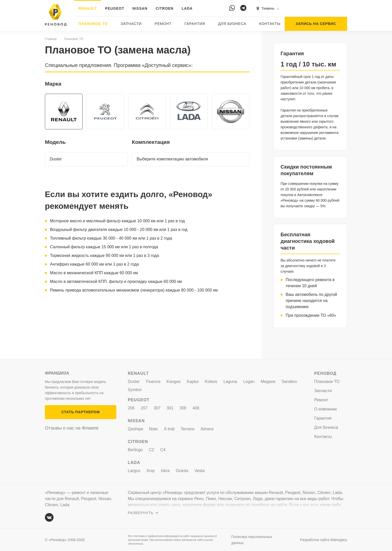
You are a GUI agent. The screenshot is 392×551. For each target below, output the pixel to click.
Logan (249, 381)
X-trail (169, 429)
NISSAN (139, 8)
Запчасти (131, 24)
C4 (162, 450)
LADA (187, 8)
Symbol (134, 390)
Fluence (153, 381)
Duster (134, 381)
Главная (51, 39)
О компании (325, 409)
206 (131, 408)
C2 (151, 450)
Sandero (289, 381)
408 (196, 408)
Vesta (199, 471)
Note (153, 429)
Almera (206, 429)
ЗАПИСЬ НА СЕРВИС (316, 24)
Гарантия (195, 24)
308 (183, 408)
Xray (150, 471)
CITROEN (164, 8)
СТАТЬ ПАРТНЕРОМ (80, 412)
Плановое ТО (93, 24)
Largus (134, 471)
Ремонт (163, 24)
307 (157, 408)
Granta (182, 471)
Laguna (230, 381)
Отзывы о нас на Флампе (72, 428)
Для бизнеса (232, 24)
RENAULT (87, 8)
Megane (268, 381)
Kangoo (174, 381)
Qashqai (135, 429)
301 (170, 408)
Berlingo (135, 450)
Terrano (187, 429)
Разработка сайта (323, 540)
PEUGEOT (114, 8)
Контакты (270, 24)
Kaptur (193, 381)
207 (144, 408)
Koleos (211, 381)
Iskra (165, 471)
